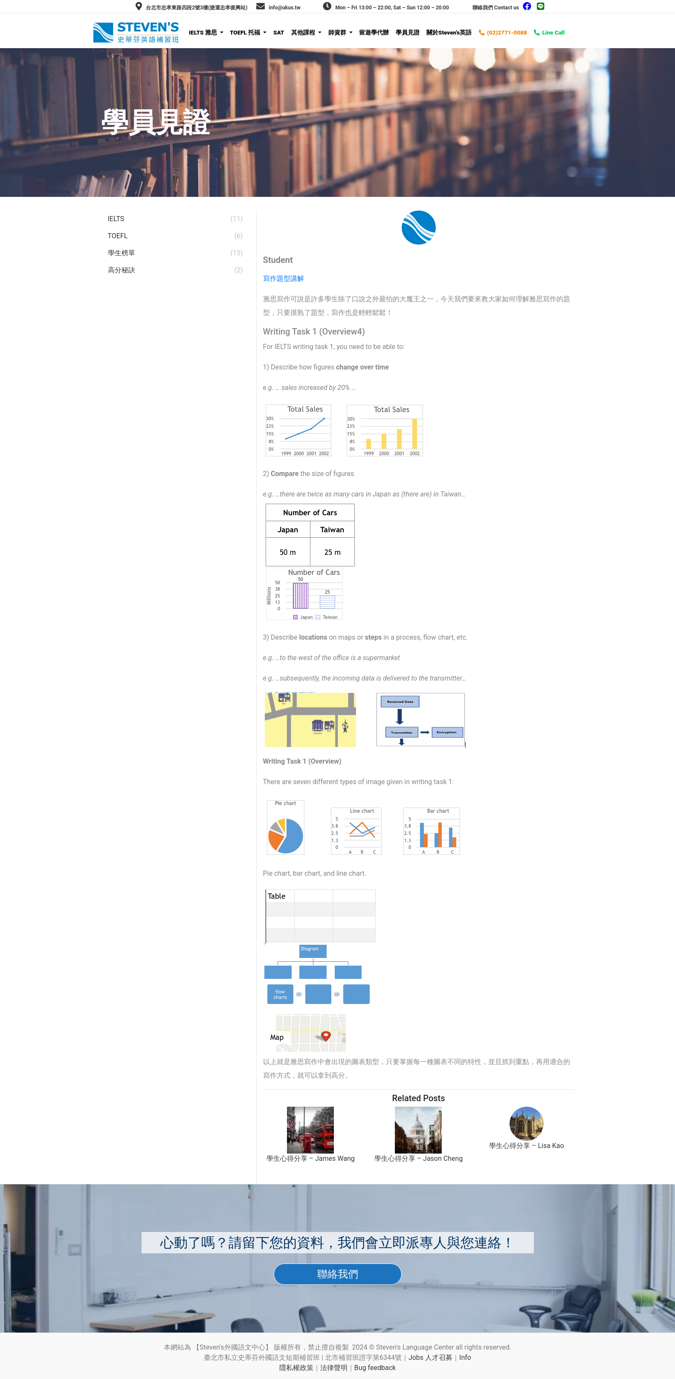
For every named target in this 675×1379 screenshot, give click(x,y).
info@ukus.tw (284, 8)
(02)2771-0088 (507, 32)
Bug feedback (375, 1368)
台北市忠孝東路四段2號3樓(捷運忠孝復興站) (196, 8)
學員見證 (408, 32)
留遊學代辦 (374, 32)
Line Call (553, 32)
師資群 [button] (338, 32)
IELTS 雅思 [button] (203, 32)
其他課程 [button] (303, 32)
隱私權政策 (296, 1368)
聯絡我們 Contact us (495, 8)
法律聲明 (334, 1368)
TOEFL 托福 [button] (246, 32)
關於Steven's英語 (449, 32)
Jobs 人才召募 (430, 1357)
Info (465, 1357)
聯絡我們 (337, 1274)
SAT (278, 32)
